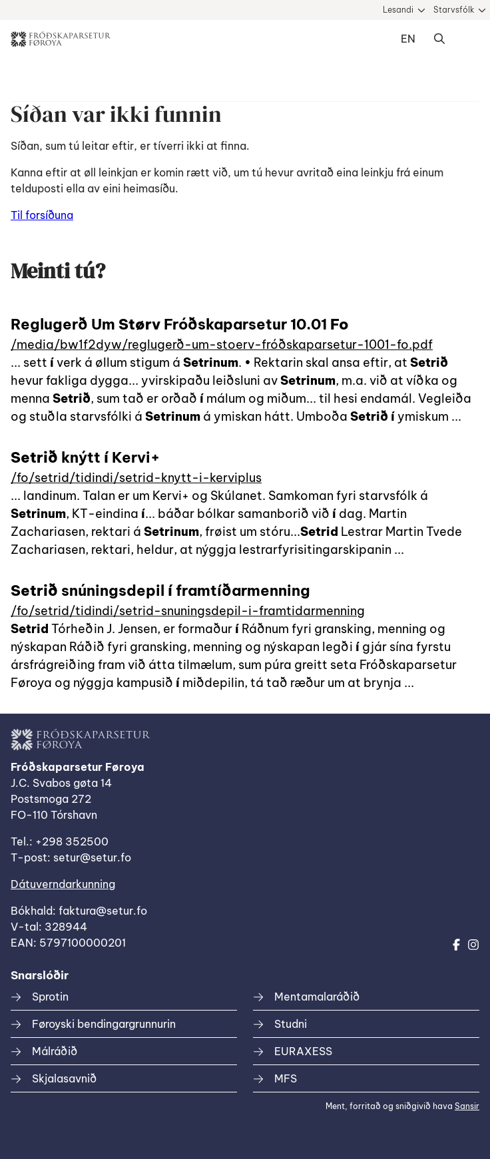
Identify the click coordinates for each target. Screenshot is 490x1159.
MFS (285, 1078)
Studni (290, 1024)
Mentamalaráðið (317, 996)
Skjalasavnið (64, 1078)
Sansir (467, 1106)
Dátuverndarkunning (63, 884)
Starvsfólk (453, 10)
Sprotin (50, 996)
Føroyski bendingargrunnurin (104, 1024)
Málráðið (54, 1051)
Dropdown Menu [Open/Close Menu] (466, 39)
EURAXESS (303, 1051)
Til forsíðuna (42, 215)
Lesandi (398, 10)
